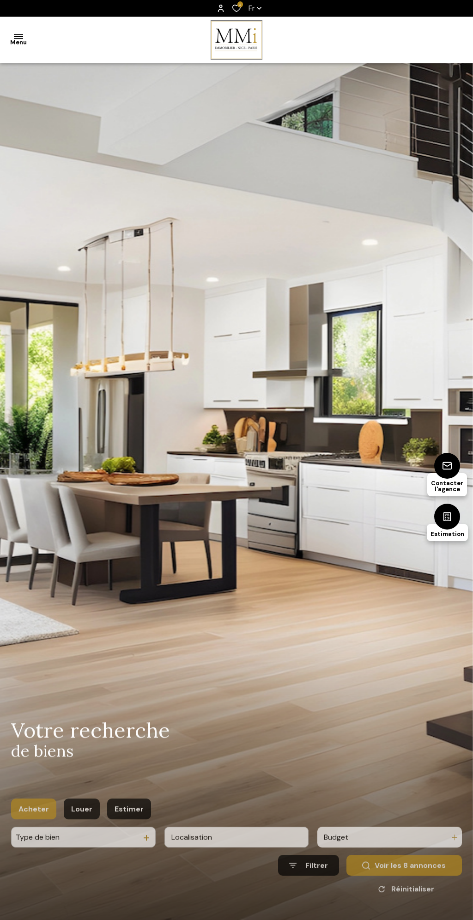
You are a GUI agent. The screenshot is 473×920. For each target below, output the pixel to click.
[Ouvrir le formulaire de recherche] (308, 886)
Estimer (129, 830)
